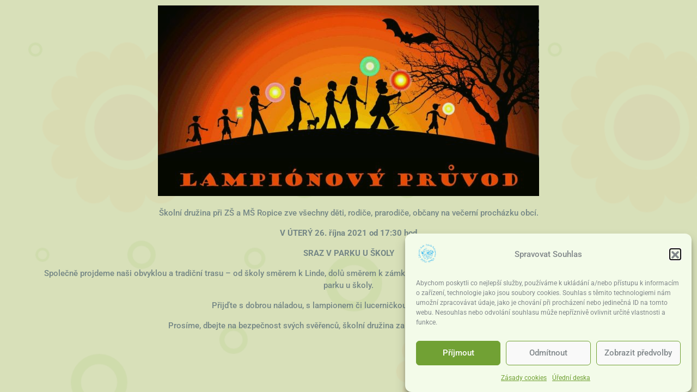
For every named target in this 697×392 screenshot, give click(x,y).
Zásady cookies (524, 379)
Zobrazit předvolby (638, 354)
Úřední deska (571, 379)
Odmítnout (548, 354)
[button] (675, 255)
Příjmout (458, 354)
